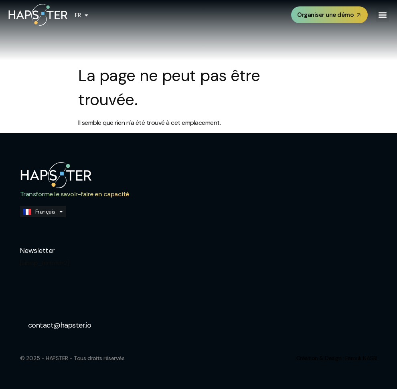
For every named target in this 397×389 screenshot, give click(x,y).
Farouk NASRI (361, 358)
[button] (382, 15)
